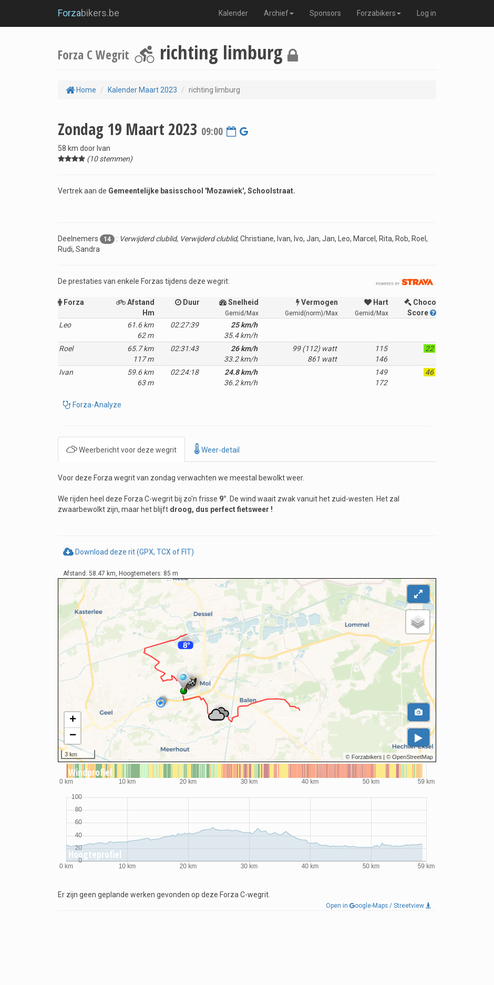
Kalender (233, 13)
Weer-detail (217, 449)
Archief (279, 13)
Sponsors (325, 13)
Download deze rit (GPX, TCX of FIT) (128, 552)
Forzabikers (379, 13)
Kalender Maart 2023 (142, 90)
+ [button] (72, 720)
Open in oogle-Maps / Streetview (378, 905)
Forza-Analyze (96, 405)
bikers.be (88, 12)
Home (81, 90)
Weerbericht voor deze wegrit (121, 449)
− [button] (72, 736)
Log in (426, 13)
